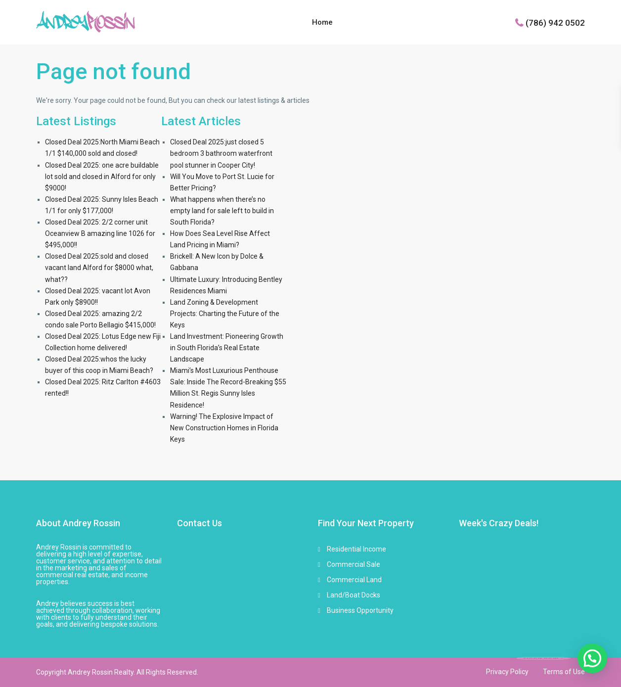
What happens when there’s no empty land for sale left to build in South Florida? (222, 210)
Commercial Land (354, 580)
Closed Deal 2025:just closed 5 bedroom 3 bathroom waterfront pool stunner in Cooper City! (221, 153)
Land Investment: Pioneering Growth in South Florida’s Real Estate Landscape (226, 347)
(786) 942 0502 (555, 22)
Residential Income (356, 549)
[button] (592, 658)
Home (322, 22)
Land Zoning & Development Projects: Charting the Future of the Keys (224, 313)
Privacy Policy (507, 672)
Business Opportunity (360, 610)
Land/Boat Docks (353, 595)
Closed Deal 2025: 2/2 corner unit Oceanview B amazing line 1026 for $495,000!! (100, 233)
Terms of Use (564, 672)
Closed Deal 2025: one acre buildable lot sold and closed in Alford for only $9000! (102, 176)
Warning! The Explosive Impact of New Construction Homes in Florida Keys (224, 427)
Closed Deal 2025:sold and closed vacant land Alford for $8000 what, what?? (99, 267)
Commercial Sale (353, 564)
